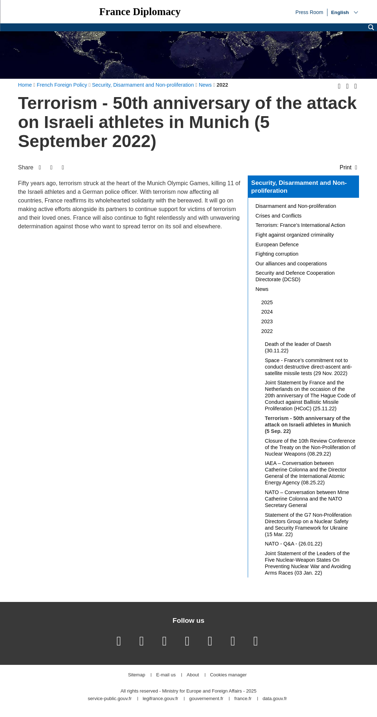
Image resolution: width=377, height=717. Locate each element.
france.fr (243, 699)
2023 (267, 321)
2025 (267, 302)
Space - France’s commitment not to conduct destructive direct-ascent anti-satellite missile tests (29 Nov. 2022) (308, 366)
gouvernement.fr (206, 699)
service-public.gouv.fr (110, 699)
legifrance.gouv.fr (160, 699)
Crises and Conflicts (279, 216)
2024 (267, 312)
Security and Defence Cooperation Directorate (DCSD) (295, 276)
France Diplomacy (139, 11)
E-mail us (166, 675)
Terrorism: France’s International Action (300, 225)
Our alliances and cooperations (291, 263)
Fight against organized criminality (295, 235)
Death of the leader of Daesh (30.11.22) (298, 347)
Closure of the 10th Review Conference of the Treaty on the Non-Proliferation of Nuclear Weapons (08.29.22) (310, 447)
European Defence (277, 244)
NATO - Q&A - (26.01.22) (293, 544)
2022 (267, 331)
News (262, 289)
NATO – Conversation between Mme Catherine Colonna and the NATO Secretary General (307, 498)
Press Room (309, 12)
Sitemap (136, 675)
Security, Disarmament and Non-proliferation (299, 186)
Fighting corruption (277, 254)
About (193, 675)
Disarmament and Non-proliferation (296, 206)
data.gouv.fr (274, 699)
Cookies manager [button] (228, 675)
